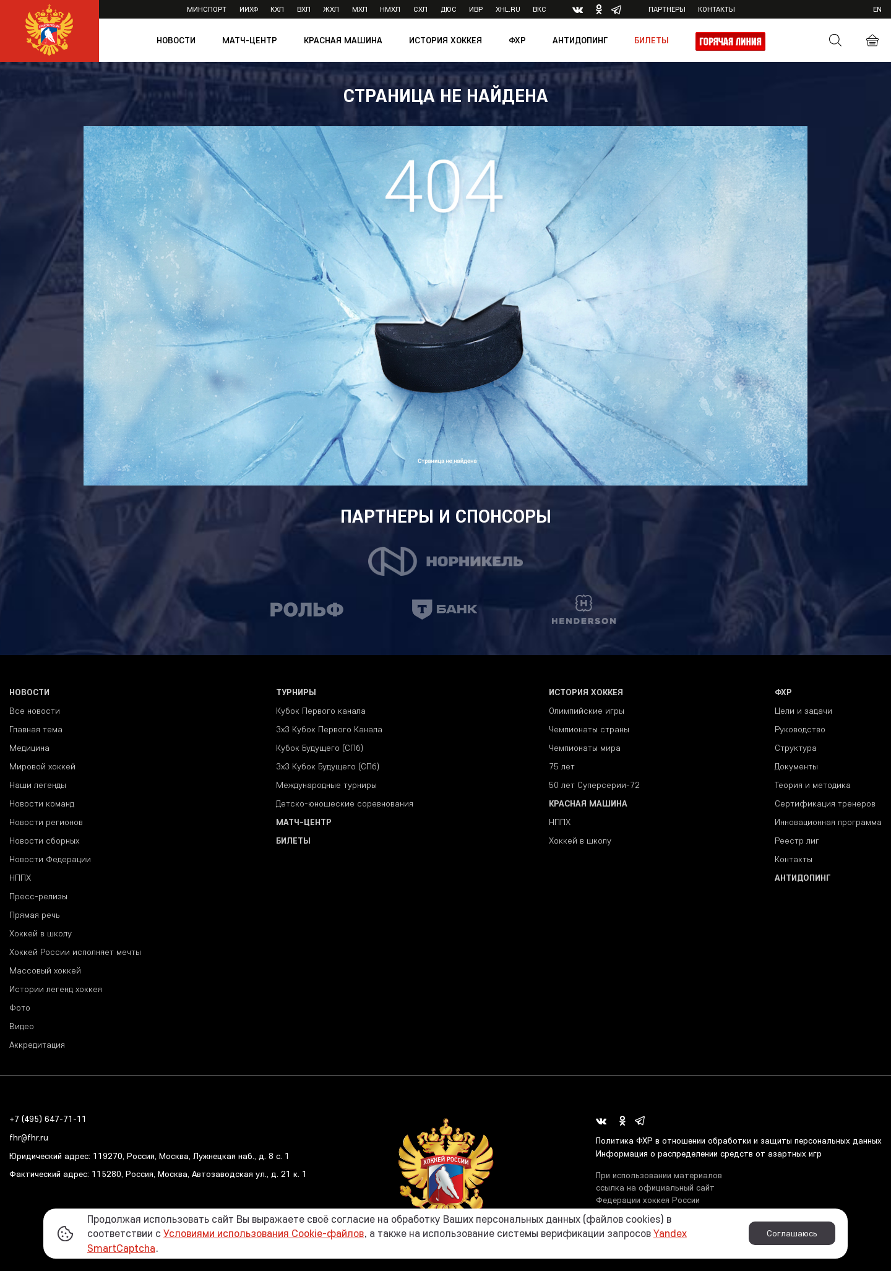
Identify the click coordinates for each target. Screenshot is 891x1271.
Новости (176, 40)
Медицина (29, 747)
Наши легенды (37, 784)
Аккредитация (37, 1044)
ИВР (476, 9)
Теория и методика (813, 784)
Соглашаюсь (792, 1233)
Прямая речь (34, 914)
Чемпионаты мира (585, 747)
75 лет (562, 766)
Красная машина (343, 40)
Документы (796, 766)
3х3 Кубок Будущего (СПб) (327, 766)
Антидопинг (580, 40)
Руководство (800, 729)
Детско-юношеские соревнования (344, 803)
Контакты (716, 9)
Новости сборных (44, 840)
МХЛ (360, 9)
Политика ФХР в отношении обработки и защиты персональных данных (739, 1140)
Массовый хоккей (45, 970)
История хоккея (445, 40)
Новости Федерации (50, 859)
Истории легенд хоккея (55, 989)
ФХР (517, 40)
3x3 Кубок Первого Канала (329, 729)
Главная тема (35, 729)
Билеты (651, 40)
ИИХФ (248, 9)
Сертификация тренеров (825, 803)
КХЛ (277, 9)
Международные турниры (326, 784)
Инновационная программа (828, 822)
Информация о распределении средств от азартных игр (709, 1153)
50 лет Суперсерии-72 (594, 784)
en (877, 9)
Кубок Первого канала (321, 710)
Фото (19, 1007)
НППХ (20, 877)
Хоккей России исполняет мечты (75, 951)
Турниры (296, 692)
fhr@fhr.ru (28, 1137)
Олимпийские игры (586, 710)
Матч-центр (249, 40)
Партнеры (667, 9)
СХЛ (420, 9)
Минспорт (206, 9)
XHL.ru (508, 9)
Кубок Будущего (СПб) (319, 747)
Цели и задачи (803, 710)
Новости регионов (46, 822)
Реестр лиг (797, 840)
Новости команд (41, 803)
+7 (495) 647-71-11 (48, 1118)
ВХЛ (304, 9)
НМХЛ (390, 9)
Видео (21, 1026)
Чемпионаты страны (589, 729)
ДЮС (449, 9)
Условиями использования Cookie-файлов (263, 1232)
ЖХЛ (331, 9)
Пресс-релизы (38, 896)
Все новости (34, 710)
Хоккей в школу (40, 933)
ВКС (539, 9)
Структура (796, 747)
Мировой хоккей (42, 766)
